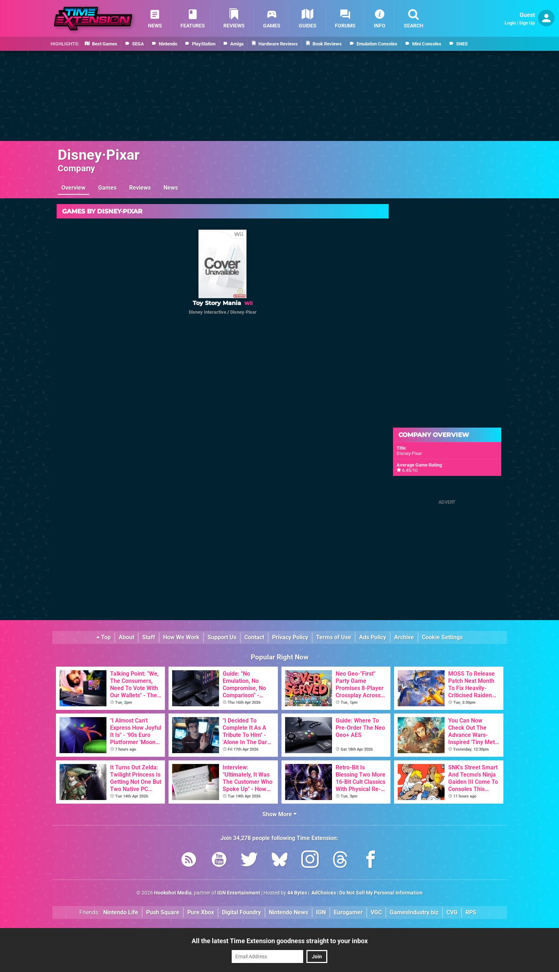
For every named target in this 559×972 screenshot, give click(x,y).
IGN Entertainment (238, 893)
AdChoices (323, 893)
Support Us (222, 637)
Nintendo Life (120, 912)
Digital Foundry (241, 912)
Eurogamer (348, 912)
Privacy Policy (290, 637)
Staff (148, 637)
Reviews (140, 187)
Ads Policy (372, 637)
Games (107, 187)
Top (103, 637)
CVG (452, 912)
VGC (376, 912)
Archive (404, 637)
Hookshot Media (173, 893)
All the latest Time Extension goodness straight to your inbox (280, 941)
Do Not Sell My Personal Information (381, 893)
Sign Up (527, 23)
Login (510, 23)
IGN (321, 912)
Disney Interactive (207, 312)
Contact (254, 637)
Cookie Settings (442, 637)
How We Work (181, 637)
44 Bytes (297, 893)
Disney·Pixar (99, 154)
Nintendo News (288, 912)
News (170, 187)
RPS (471, 912)
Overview (73, 187)
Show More (279, 814)
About (126, 637)
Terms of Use (333, 637)
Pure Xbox (200, 912)
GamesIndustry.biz (414, 912)
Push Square (162, 912)
